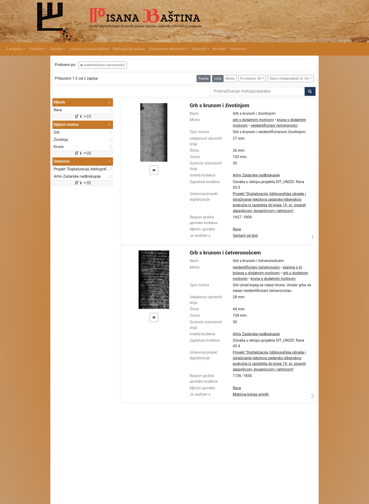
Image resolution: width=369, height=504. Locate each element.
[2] (83, 183)
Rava (237, 229)
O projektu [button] (14, 49)
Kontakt (219, 49)
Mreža (230, 78)
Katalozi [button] (36, 49)
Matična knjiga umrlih (251, 394)
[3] (83, 153)
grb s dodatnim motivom (253, 120)
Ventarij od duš (245, 235)
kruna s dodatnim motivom (273, 278)
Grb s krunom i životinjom (219, 105)
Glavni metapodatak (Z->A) (289, 78)
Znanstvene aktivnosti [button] (166, 49)
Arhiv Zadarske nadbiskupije (256, 175)
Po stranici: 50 (250, 78)
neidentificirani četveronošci (102, 65)
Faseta (204, 78)
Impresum (238, 49)
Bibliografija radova (129, 49)
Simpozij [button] (199, 49)
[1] (83, 116)
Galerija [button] (55, 49)
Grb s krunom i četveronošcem (225, 253)
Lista (217, 78)
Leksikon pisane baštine (89, 49)
